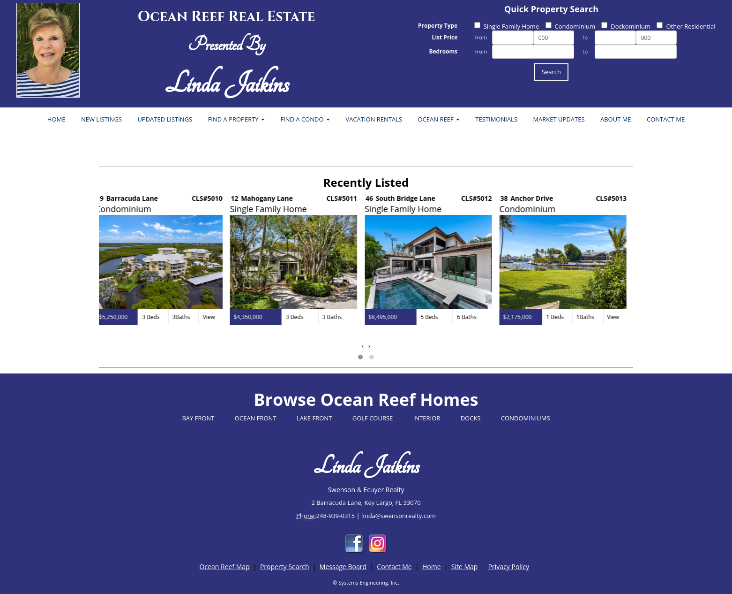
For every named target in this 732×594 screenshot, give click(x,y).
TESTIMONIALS (496, 119)
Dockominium (625, 26)
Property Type (437, 26)
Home (431, 566)
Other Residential (686, 26)
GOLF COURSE (372, 418)
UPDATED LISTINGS (164, 119)
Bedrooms (443, 51)
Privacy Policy (508, 566)
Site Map (464, 566)
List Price (445, 37)
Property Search (284, 566)
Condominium (570, 26)
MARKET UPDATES (558, 119)
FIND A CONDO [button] (305, 119)
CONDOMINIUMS (525, 418)
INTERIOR (427, 418)
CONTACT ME (666, 119)
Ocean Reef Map (225, 566)
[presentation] (363, 346)
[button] (360, 357)
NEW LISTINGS (101, 119)
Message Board (343, 566)
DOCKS (471, 418)
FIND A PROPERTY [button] (236, 119)
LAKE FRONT (314, 418)
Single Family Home (506, 26)
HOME (56, 119)
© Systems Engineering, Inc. (366, 582)
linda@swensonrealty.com (398, 515)
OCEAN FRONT (255, 418)
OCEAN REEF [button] (439, 119)
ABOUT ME (615, 119)
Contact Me (394, 566)
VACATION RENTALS (373, 119)
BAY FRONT (198, 418)
